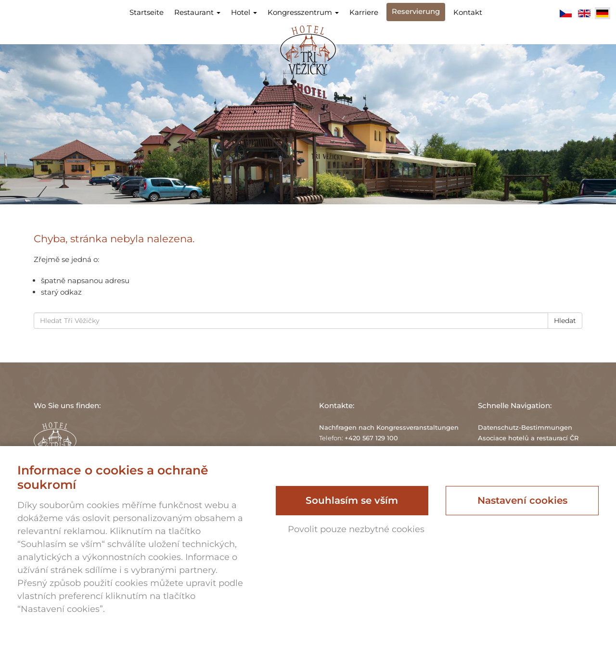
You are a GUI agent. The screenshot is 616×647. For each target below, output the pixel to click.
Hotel (244, 12)
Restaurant (197, 12)
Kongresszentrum (303, 12)
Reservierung (416, 11)
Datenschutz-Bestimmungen (525, 427)
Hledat (565, 320)
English (584, 13)
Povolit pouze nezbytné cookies (356, 529)
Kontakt (467, 12)
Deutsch (602, 13)
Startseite (146, 12)
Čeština (566, 13)
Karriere (363, 12)
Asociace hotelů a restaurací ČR (528, 438)
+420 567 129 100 (371, 438)
